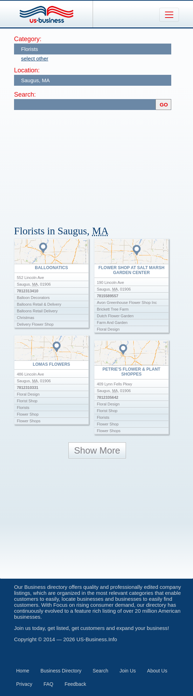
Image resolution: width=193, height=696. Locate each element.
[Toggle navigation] (169, 15)
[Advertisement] (103, 164)
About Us (157, 671)
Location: (27, 70)
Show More (97, 450)
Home (22, 671)
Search (100, 671)
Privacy (24, 684)
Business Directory (60, 671)
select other (34, 58)
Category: (27, 39)
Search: (25, 94)
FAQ (48, 684)
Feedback (75, 684)
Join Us (127, 671)
